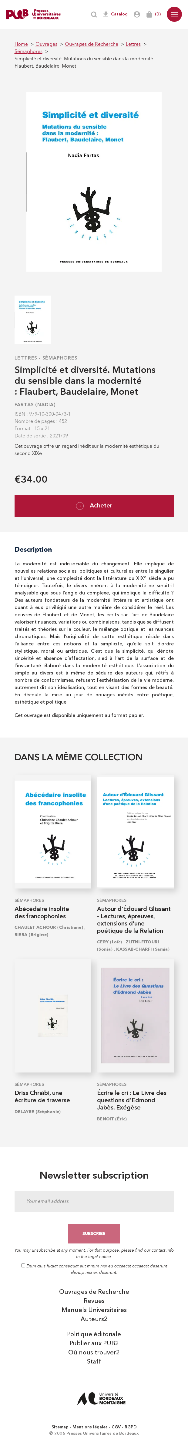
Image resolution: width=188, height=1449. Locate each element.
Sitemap (60, 1427)
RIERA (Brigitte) (32, 934)
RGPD (131, 1427)
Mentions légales (90, 1427)
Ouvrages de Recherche (94, 1292)
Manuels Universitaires (94, 1310)
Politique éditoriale (94, 1335)
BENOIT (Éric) (112, 1119)
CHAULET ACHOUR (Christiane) (49, 927)
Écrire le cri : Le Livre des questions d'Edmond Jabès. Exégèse (131, 1100)
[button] (174, 14)
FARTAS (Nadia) (35, 405)
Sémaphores (60, 358)
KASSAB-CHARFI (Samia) (143, 949)
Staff (94, 1362)
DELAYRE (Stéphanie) (38, 1111)
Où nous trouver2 (94, 1353)
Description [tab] (33, 549)
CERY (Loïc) (109, 942)
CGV (116, 1427)
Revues (94, 1301)
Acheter (94, 506)
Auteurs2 (94, 1320)
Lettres (26, 358)
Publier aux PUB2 (94, 1344)
